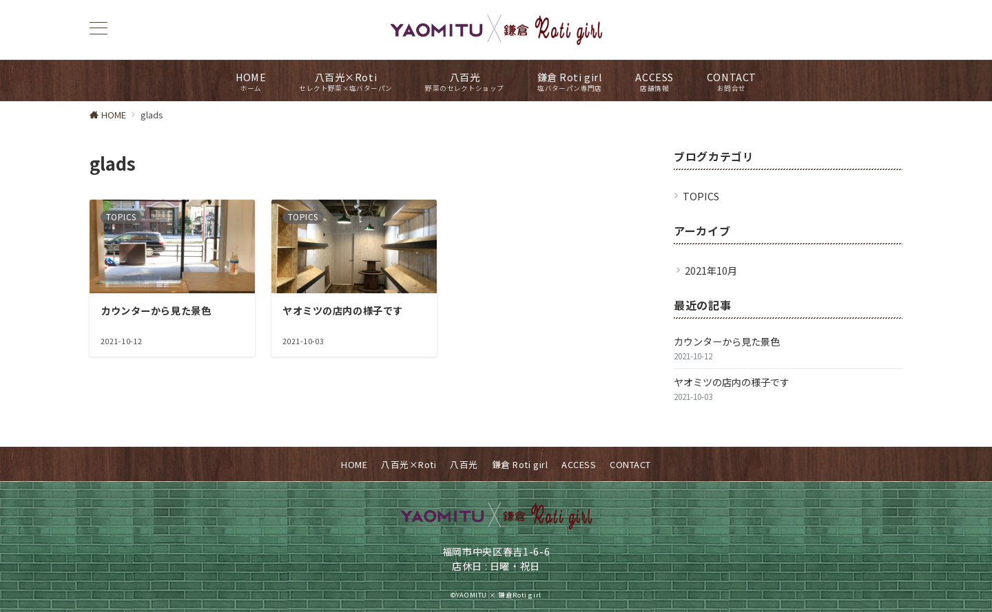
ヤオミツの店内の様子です (731, 382)
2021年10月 (711, 270)
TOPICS (701, 196)
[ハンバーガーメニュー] (98, 29)
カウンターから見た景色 (727, 341)
